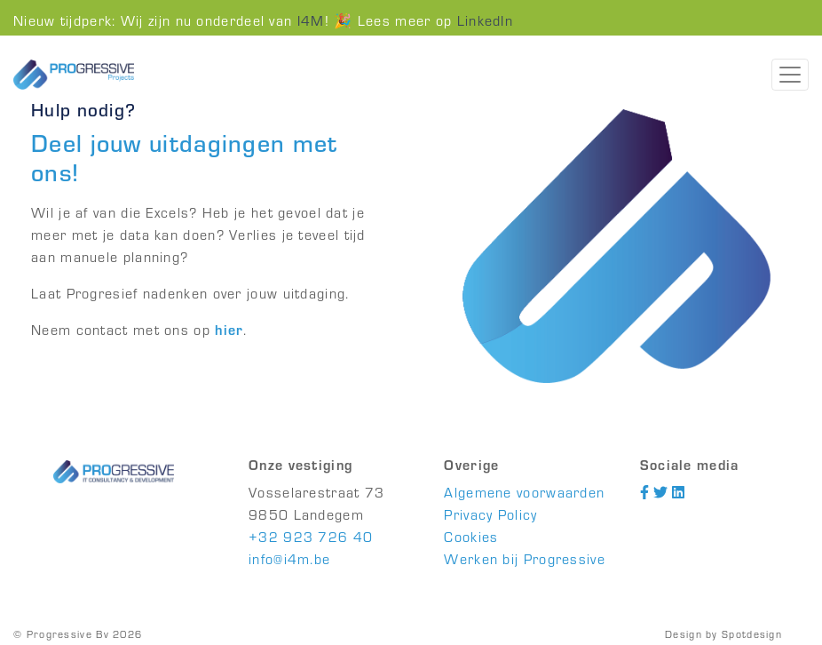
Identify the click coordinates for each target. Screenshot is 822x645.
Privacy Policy (490, 514)
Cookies (471, 536)
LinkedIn (485, 20)
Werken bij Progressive (524, 558)
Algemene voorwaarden (524, 491)
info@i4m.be (289, 558)
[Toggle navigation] (790, 75)
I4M (311, 20)
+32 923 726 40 (311, 536)
